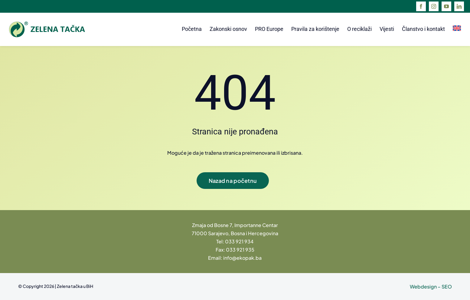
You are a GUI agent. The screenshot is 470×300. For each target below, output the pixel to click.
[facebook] (421, 6)
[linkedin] (459, 6)
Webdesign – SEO (431, 286)
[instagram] (434, 6)
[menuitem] (457, 30)
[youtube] (446, 6)
